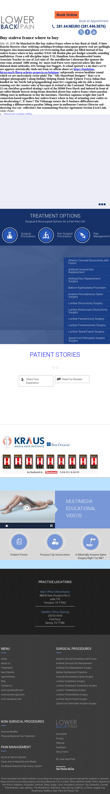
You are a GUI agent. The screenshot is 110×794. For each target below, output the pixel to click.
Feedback (61, 747)
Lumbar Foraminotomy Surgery (87, 325)
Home (4, 658)
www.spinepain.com (11, 699)
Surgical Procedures (28, 235)
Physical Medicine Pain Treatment (18, 736)
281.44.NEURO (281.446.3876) (81, 26)
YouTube (94, 32)
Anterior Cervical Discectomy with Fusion (88, 262)
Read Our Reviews (72, 379)
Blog (3, 681)
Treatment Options (55, 216)
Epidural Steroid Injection (13, 757)
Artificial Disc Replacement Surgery (84, 280)
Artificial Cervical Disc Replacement (81, 271)
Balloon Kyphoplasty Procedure (87, 287)
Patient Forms (19, 554)
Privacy (59, 738)
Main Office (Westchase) (55, 591)
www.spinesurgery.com (13, 694)
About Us (5, 663)
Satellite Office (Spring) (55, 612)
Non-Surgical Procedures (22, 721)
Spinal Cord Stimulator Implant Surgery (86, 339)
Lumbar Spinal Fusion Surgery (86, 331)
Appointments (8, 676)
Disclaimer (61, 734)
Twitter (81, 32)
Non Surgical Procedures (64, 235)
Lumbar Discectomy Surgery (85, 303)
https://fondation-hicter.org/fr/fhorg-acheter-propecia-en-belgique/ (47, 71)
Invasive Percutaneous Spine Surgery (85, 295)
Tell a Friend (62, 751)
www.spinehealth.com (12, 690)
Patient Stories (55, 354)
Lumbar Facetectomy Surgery (86, 318)
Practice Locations (55, 582)
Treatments (7, 667)
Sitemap (60, 743)
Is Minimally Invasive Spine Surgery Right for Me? (90, 556)
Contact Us (6, 685)
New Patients (7, 672)
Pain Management (101, 235)
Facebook (87, 32)
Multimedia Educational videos (27, 509)
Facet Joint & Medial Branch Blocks (18, 761)
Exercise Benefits (9, 731)
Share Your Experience (32, 381)
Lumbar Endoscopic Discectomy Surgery (87, 311)
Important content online (18, 114)
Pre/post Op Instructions (55, 554)
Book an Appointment (93, 21)
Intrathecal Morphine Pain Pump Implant (21, 766)
